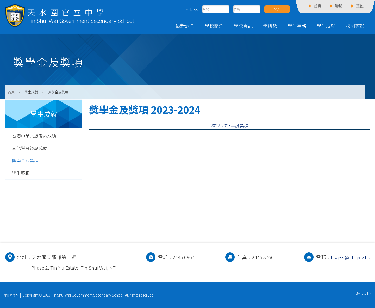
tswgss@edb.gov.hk (349, 257)
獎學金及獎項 (27, 161)
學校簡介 (214, 25)
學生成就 (326, 25)
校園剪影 (355, 25)
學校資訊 (243, 25)
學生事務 (297, 25)
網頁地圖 (11, 295)
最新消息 (185, 25)
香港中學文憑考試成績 (36, 135)
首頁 (11, 91)
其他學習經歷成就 (32, 149)
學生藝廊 (22, 174)
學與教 (270, 25)
